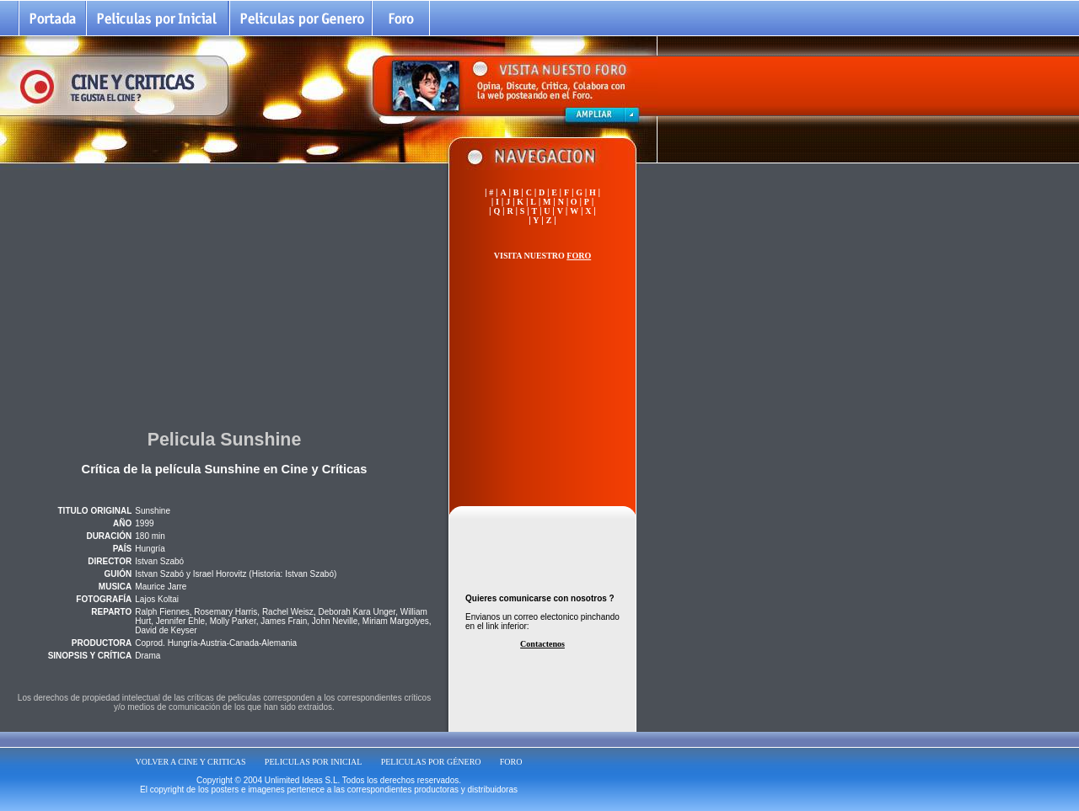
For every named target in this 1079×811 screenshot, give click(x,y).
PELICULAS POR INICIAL (313, 761)
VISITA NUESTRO (542, 255)
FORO (511, 761)
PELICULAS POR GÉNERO (431, 761)
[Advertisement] (224, 294)
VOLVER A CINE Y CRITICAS (191, 761)
